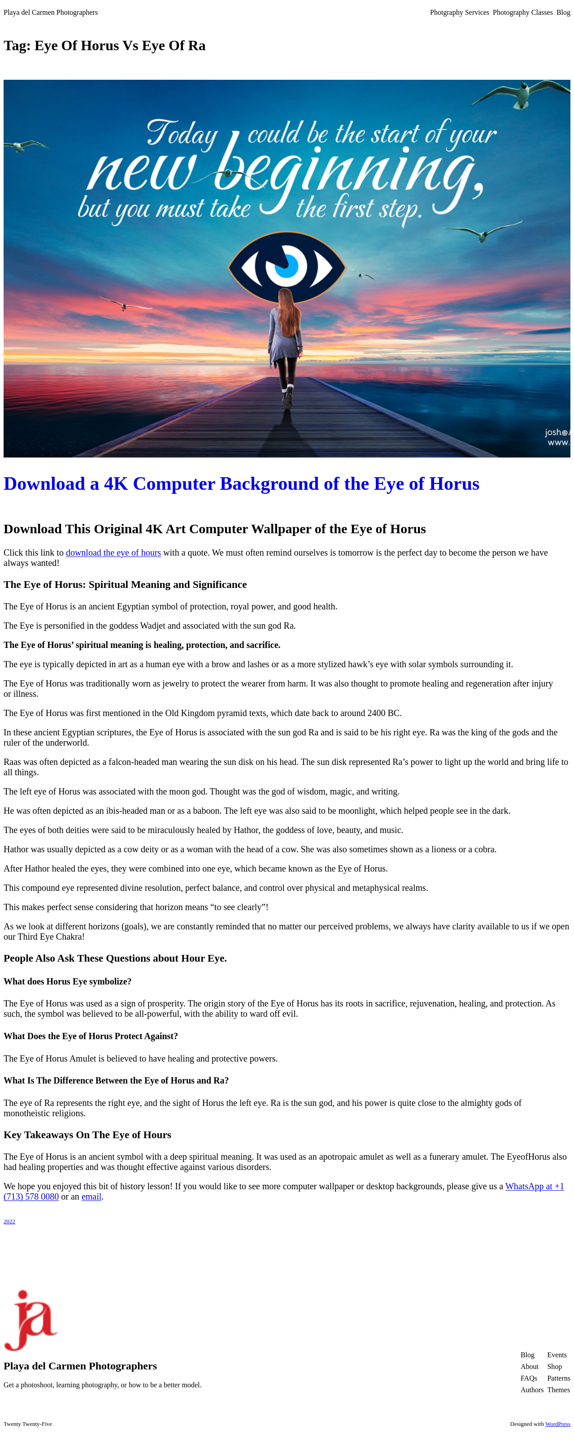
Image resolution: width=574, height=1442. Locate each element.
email (91, 1196)
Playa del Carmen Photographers (51, 12)
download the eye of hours (113, 552)
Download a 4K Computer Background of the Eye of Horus (241, 483)
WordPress (557, 1423)
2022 (9, 1221)
